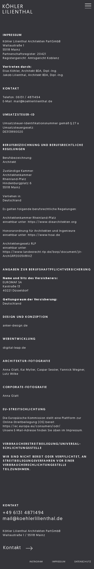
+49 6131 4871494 (23, 513)
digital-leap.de (14, 347)
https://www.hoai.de (44, 235)
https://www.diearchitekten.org (52, 222)
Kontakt (12, 548)
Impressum (58, 562)
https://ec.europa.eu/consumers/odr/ (31, 426)
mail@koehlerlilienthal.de (33, 519)
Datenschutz (82, 562)
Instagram (36, 562)
